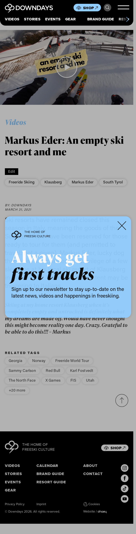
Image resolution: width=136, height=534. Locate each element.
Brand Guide (100, 19)
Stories (32, 19)
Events (53, 19)
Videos (12, 19)
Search (107, 7)
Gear (70, 19)
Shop (90, 8)
